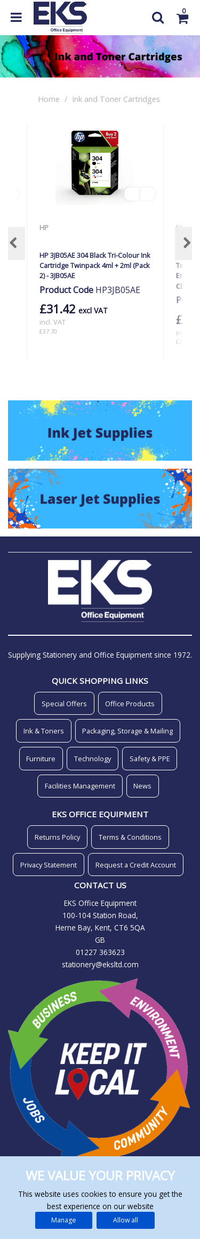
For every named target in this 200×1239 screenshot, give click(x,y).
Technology (92, 758)
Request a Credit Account (135, 865)
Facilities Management (80, 786)
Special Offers (64, 703)
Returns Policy (57, 837)
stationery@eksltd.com (100, 964)
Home (49, 99)
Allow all (125, 1220)
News (142, 786)
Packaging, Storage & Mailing (127, 731)
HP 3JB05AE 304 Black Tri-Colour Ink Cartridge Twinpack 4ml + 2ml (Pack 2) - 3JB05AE (94, 265)
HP (44, 227)
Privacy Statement (48, 865)
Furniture (40, 758)
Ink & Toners (43, 731)
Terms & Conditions (130, 837)
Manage (63, 1220)
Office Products (130, 703)
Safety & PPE (150, 758)
